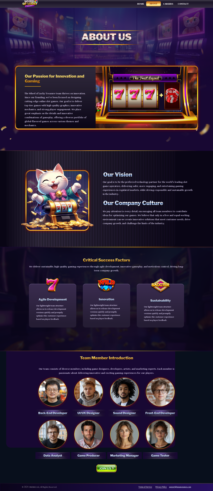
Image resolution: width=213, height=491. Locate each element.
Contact (183, 3)
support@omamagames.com (180, 487)
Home (140, 3)
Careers (168, 3)
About (153, 3)
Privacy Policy (161, 487)
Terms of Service (145, 487)
